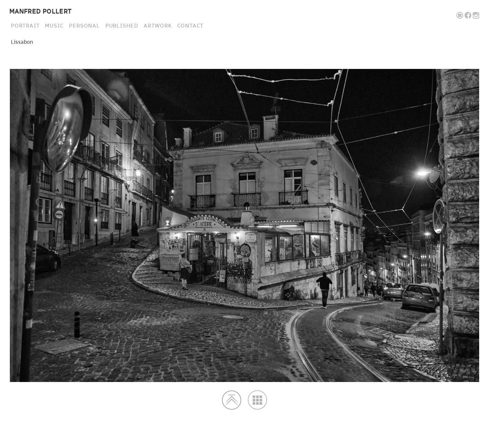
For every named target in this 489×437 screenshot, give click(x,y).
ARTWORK (158, 26)
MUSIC (54, 26)
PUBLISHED (121, 26)
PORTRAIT (25, 26)
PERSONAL (84, 26)
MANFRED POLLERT (40, 11)
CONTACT (190, 26)
